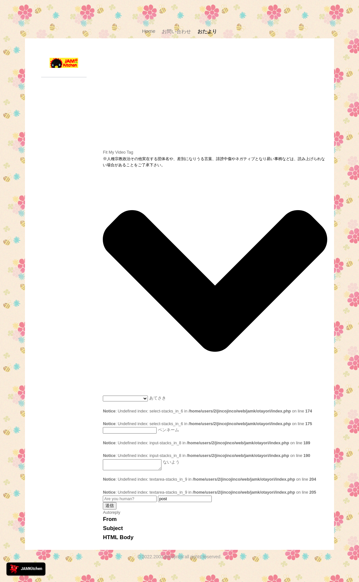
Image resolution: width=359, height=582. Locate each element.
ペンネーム (168, 430)
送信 (109, 507)
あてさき (157, 398)
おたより (207, 31)
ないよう (172, 462)
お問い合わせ (176, 31)
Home (148, 31)
